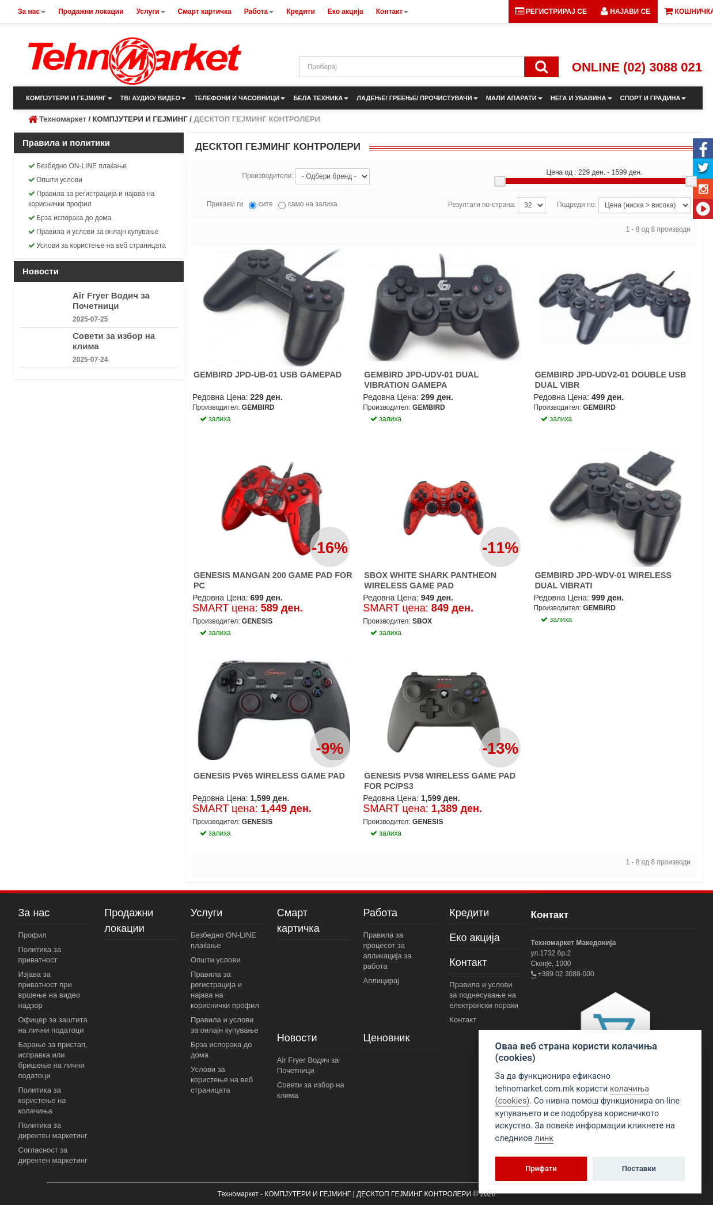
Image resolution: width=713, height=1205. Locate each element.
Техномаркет (62, 119)
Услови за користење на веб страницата (97, 245)
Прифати (541, 1168)
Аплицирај (381, 980)
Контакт (468, 962)
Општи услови (55, 180)
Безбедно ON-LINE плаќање (77, 166)
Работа (380, 913)
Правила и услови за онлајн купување (93, 232)
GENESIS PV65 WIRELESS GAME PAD (269, 775)
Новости (297, 1038)
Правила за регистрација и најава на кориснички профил (91, 199)
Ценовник (386, 1038)
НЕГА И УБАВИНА (581, 98)
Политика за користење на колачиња (42, 1100)
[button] (625, 11)
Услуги (206, 913)
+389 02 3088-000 (565, 974)
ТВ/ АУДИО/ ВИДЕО (153, 98)
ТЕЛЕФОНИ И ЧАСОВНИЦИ (239, 98)
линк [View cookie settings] (543, 1138)
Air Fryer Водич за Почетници (111, 300)
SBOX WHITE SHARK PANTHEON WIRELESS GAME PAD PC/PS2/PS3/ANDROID (430, 585)
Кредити (469, 913)
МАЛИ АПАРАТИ (514, 98)
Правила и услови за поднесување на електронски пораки (483, 995)
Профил (32, 935)
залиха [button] (215, 419)
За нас (34, 913)
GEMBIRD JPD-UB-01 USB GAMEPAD (268, 374)
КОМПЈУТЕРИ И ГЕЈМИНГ (69, 98)
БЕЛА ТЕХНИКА (320, 98)
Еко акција (474, 937)
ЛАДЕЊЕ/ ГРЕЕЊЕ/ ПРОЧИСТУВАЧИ (416, 98)
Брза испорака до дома (69, 218)
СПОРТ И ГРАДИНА (653, 98)
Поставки (639, 1168)
